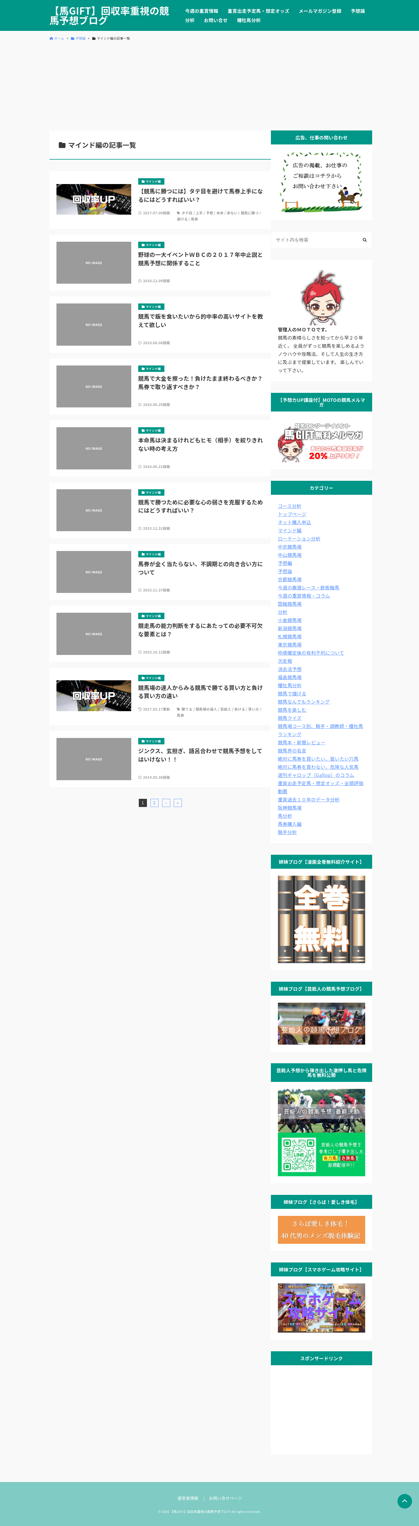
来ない (232, 212)
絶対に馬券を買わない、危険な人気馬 (318, 766)
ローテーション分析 (299, 538)
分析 (190, 20)
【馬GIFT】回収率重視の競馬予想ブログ (109, 15)
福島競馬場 (290, 677)
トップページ (292, 514)
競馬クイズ (289, 717)
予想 (209, 212)
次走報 (285, 660)
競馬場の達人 (206, 709)
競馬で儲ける (292, 693)
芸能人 (225, 709)
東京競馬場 (290, 644)
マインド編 (290, 530)
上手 (199, 212)
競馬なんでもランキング (304, 701)
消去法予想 (290, 668)
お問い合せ (216, 20)
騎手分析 (287, 832)
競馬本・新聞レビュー (301, 742)
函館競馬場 (290, 603)
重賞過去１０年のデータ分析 (309, 799)
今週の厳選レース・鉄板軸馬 (308, 587)
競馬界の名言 (292, 750)
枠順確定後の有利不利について (311, 652)
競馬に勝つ (250, 212)
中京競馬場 (290, 546)
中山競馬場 (290, 554)
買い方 (253, 709)
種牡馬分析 (249, 20)
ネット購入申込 (294, 522)
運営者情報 (187, 1498)
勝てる (187, 709)
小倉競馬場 (290, 620)
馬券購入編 (290, 823)
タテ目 (187, 212)
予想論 (358, 10)
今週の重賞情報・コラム (304, 595)
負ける (239, 709)
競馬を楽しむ (292, 709)
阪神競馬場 (290, 807)
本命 (220, 212)
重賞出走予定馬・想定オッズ (258, 10)
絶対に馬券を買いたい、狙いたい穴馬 (318, 758)
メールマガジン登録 (320, 10)
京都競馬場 (290, 579)
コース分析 (289, 505)
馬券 (194, 218)
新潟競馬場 (290, 628)
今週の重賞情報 (201, 10)
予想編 (285, 562)
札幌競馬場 (290, 636)
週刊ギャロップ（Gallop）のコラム (316, 774)
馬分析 (285, 815)
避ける (182, 218)
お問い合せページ (225, 1498)
